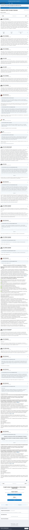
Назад (3, 483)
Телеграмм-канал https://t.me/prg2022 (14, 1)
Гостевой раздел (7, 13)
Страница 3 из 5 (14, 483)
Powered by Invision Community (14, 525)
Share (7, 504)
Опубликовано (7, 49)
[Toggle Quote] (1, 122)
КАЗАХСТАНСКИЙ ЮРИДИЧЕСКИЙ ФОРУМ (11, 5)
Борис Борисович (6, 94)
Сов (9, 122)
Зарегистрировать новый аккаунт (14, 494)
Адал (4, 119)
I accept (26, 528)
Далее (26, 483)
